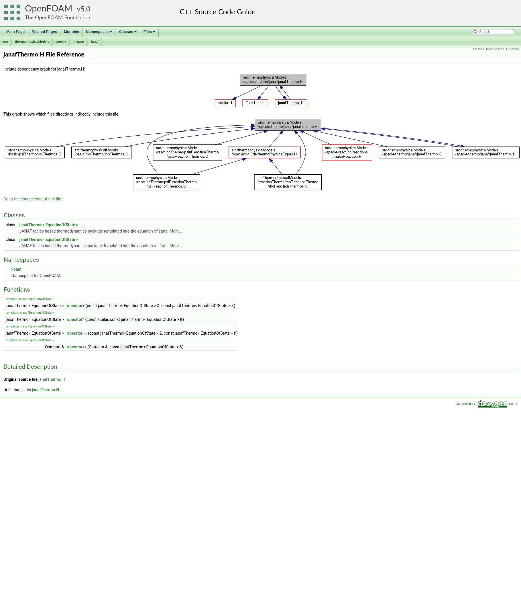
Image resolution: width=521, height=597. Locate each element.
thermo (78, 41)
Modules (71, 32)
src (5, 41)
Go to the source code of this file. (32, 199)
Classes (128, 33)
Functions (513, 49)
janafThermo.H (51, 379)
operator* (75, 319)
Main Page (15, 32)
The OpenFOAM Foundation (57, 17)
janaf (95, 41)
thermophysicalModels (32, 41)
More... (176, 231)
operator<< (76, 347)
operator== (77, 333)
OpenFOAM (48, 8)
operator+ (75, 305)
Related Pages (44, 32)
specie (61, 41)
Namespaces (99, 33)
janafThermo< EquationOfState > (48, 225)
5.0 (85, 9)
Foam (16, 269)
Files (149, 33)
